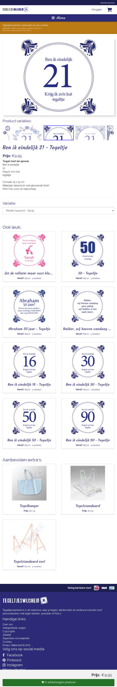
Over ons (8, 624)
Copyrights (9, 631)
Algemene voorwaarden (16, 638)
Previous (5, 133)
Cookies (7, 641)
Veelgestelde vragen (14, 627)
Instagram (13, 665)
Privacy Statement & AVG (16, 645)
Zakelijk (7, 634)
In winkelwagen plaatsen (58, 682)
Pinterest (12, 660)
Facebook (13, 655)
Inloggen (97, 9)
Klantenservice (107, 3)
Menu (58, 18)
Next (112, 133)
